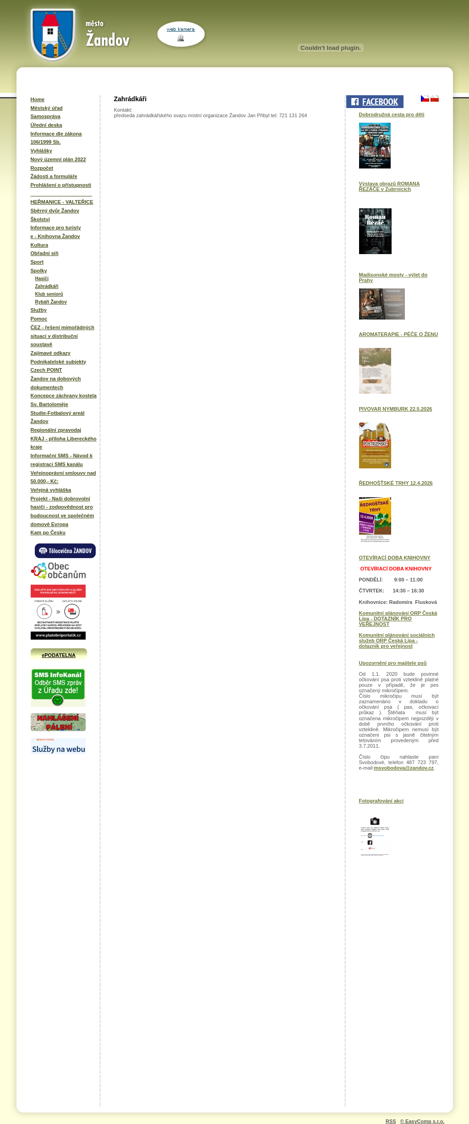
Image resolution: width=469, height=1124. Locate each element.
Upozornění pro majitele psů (393, 663)
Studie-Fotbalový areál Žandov (58, 417)
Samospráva (45, 116)
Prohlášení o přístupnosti (61, 185)
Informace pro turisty (56, 227)
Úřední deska (46, 125)
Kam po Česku (48, 532)
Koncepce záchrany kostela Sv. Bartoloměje (64, 400)
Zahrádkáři (47, 286)
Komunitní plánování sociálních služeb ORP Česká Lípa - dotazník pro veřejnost (397, 640)
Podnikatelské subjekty (59, 361)
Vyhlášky (41, 150)
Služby (39, 310)
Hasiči (42, 278)
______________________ (62, 193)
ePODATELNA (59, 655)
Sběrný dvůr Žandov (55, 210)
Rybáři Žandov (51, 301)
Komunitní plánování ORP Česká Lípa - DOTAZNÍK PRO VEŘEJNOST (398, 618)
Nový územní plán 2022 (58, 159)
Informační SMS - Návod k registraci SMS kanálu (62, 460)
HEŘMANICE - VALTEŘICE (62, 202)
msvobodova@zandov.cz (404, 768)
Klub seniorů (49, 294)
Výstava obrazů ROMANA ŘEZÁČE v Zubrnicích (389, 186)
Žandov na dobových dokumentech (56, 383)
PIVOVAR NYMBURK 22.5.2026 (395, 409)
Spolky (39, 270)
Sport (37, 262)
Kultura (40, 245)
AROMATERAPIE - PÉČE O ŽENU (398, 334)
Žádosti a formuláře (54, 176)
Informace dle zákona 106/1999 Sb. (56, 138)
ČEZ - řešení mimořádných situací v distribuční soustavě (62, 336)
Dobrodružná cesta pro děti (392, 114)
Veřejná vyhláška (51, 490)
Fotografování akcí (381, 801)
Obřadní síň (45, 253)
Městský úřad (47, 108)
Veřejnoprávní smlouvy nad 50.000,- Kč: (63, 477)
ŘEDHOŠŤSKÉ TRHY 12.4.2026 (396, 483)
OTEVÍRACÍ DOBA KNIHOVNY (395, 557)
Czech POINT (46, 370)
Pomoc (39, 318)
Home (38, 99)
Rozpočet (42, 168)
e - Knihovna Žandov (55, 236)
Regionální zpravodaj (56, 430)
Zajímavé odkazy (51, 353)
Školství (40, 219)
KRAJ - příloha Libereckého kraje (64, 443)
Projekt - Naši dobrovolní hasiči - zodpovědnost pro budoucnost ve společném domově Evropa (62, 511)
